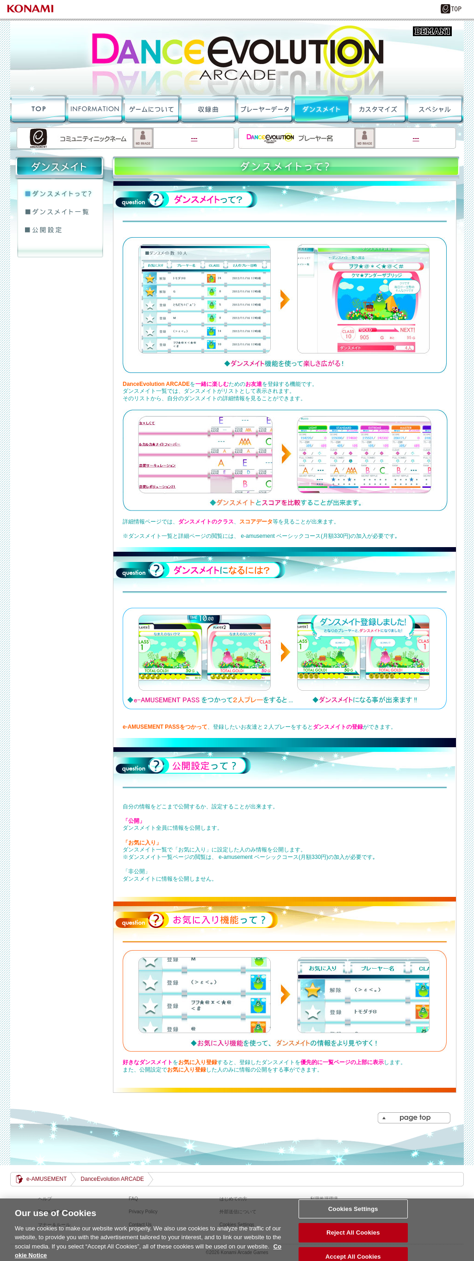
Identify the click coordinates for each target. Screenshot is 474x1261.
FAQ (133, 1198)
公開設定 (60, 230)
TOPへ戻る (38, 109)
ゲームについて (151, 109)
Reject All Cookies (353, 1237)
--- (125, 138)
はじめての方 (233, 1198)
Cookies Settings (353, 1213)
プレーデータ (264, 109)
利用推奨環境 (324, 1198)
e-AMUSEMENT (46, 1179)
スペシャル (434, 109)
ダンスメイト (321, 109)
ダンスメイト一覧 (60, 212)
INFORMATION (95, 109)
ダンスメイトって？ (60, 194)
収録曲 (208, 109)
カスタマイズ (377, 109)
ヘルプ (45, 1198)
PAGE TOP (414, 1117)
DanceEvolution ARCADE (237, 58)
